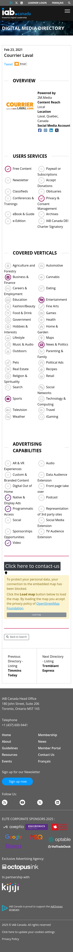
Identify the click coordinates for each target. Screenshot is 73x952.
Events (7, 761)
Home (6, 735)
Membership (47, 735)
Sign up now (17, 781)
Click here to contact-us (32, 566)
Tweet (8, 64)
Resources (9, 755)
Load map (36, 614)
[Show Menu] (67, 12)
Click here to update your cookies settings (28, 932)
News (42, 741)
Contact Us (46, 755)
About (6, 741)
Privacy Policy (10, 939)
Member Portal (49, 748)
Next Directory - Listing (53, 663)
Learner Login (37, 2)
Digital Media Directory (33, 28)
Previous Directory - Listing (19, 665)
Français (57, 2)
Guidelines (10, 748)
